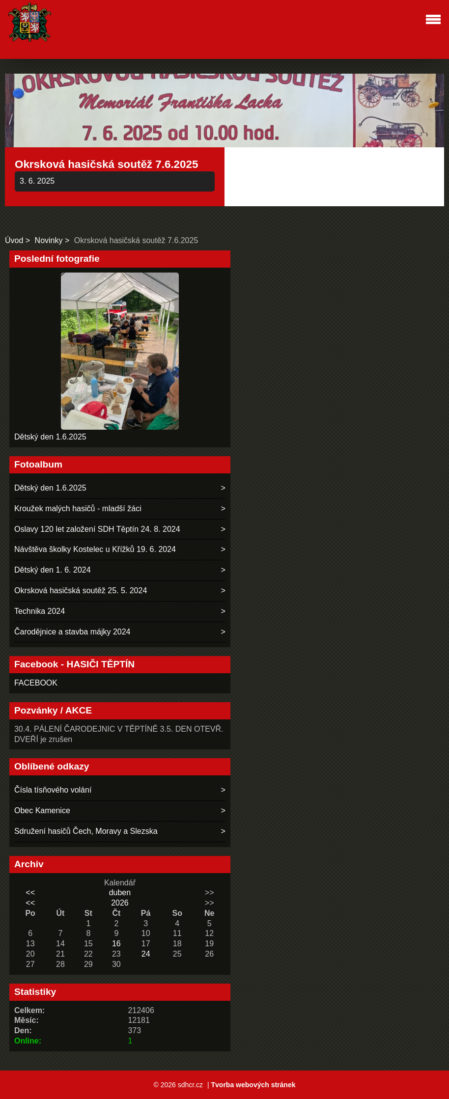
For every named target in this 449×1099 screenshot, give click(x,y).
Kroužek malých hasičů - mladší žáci (77, 508)
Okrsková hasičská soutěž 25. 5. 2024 (80, 590)
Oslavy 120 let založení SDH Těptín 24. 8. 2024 (97, 529)
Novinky (49, 240)
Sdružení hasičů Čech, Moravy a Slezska (86, 831)
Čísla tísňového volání (52, 790)
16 (116, 943)
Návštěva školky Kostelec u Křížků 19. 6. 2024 (95, 549)
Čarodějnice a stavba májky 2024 (72, 632)
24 (145, 954)
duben (120, 892)
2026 (120, 903)
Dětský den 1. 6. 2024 (52, 570)
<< (30, 892)
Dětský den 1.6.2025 (50, 437)
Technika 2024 (39, 611)
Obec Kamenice (42, 810)
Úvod (14, 240)
